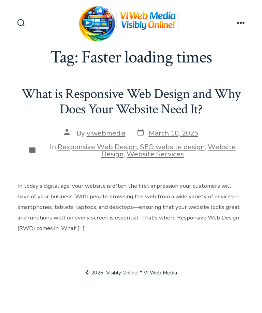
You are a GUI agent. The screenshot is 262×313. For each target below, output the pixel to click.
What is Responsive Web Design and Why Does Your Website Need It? (131, 101)
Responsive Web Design (97, 147)
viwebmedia (106, 133)
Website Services (155, 154)
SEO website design (172, 147)
